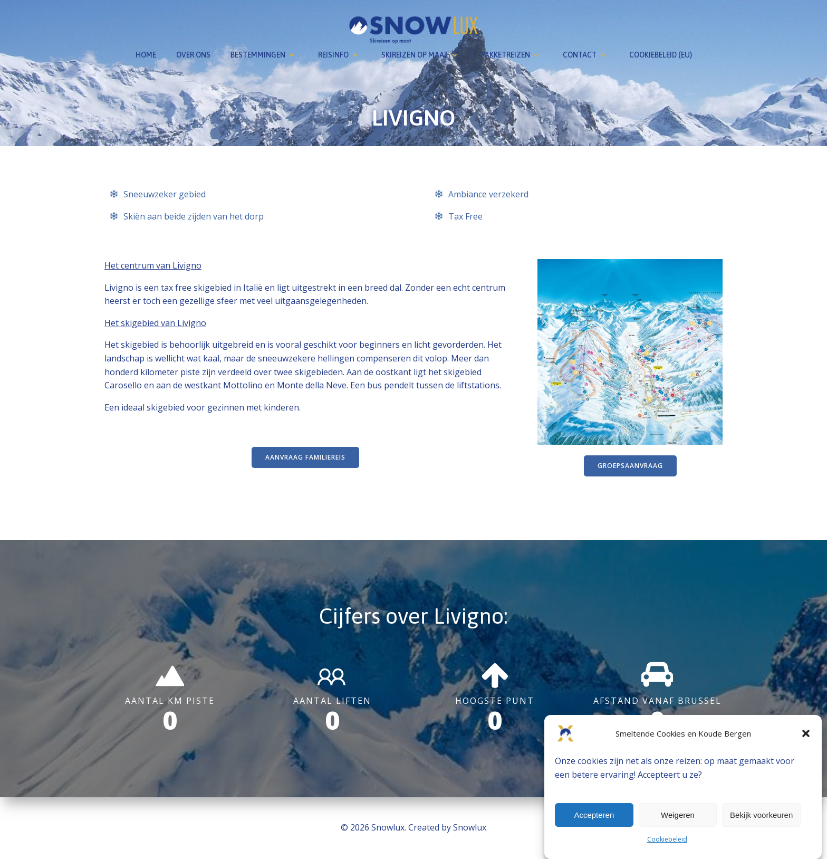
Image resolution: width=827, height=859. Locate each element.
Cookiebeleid (667, 839)
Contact (586, 55)
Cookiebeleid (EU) (660, 55)
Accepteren (594, 814)
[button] (806, 733)
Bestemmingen (264, 55)
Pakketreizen (512, 55)
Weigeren (678, 814)
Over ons (193, 55)
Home (146, 55)
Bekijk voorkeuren (761, 814)
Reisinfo (339, 55)
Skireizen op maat (421, 55)
